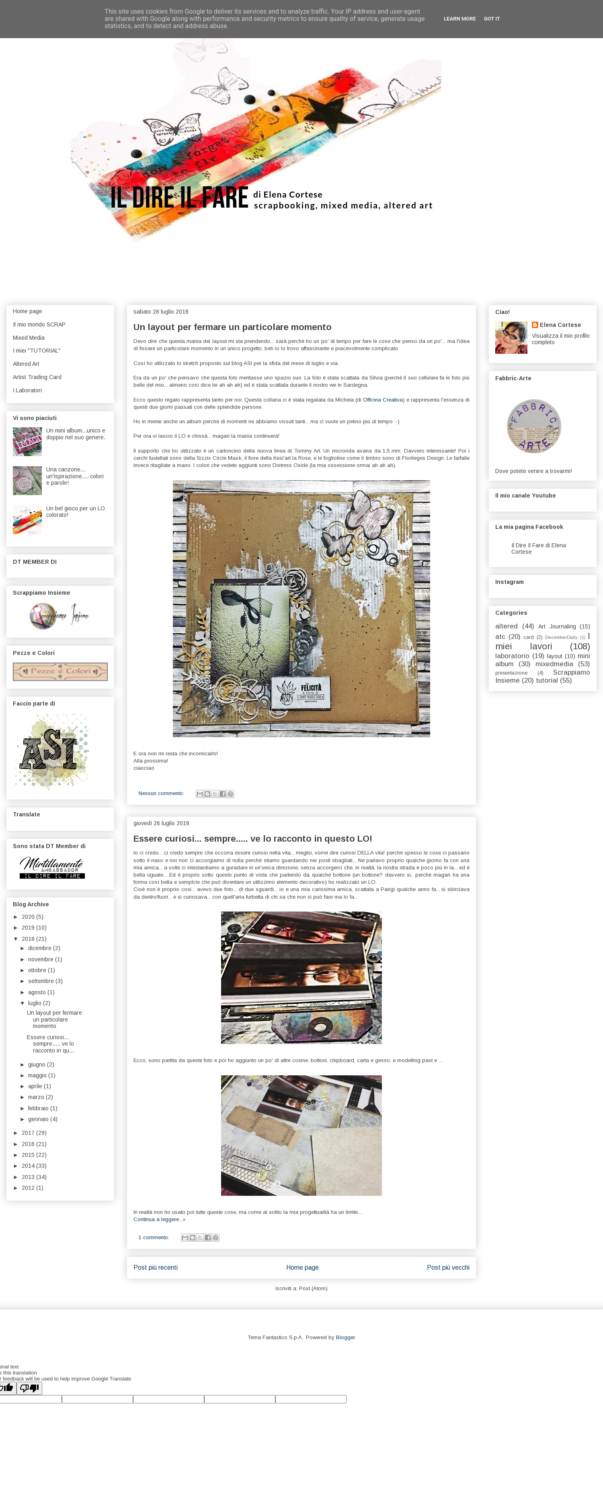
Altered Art (26, 364)
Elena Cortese (560, 325)
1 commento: (155, 1237)
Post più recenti (155, 1267)
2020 (29, 917)
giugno (37, 1064)
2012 (29, 1188)
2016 (29, 1144)
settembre (41, 981)
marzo (37, 1097)
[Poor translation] (29, 1388)
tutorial (547, 680)
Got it (492, 19)
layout (554, 656)
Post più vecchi (448, 1267)
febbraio (39, 1108)
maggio (38, 1075)
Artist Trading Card (37, 377)
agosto (37, 992)
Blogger (345, 1337)
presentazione (511, 673)
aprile (36, 1086)
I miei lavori (542, 641)
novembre (41, 959)
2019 (29, 927)
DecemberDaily (561, 637)
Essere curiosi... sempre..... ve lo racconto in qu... (50, 1044)
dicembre (40, 948)
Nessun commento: (162, 793)
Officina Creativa (383, 400)
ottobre (38, 970)
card (528, 637)
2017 (29, 1133)
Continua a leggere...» (159, 1219)
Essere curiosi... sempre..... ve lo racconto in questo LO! (252, 839)
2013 (29, 1177)
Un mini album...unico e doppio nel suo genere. (75, 433)
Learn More (460, 19)
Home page (302, 1267)
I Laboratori (27, 390)
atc (500, 636)
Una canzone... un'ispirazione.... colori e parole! (75, 476)
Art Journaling (557, 626)
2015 (29, 1155)
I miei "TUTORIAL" (36, 350)
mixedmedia (554, 664)
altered (506, 626)
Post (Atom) (313, 1288)
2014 (29, 1165)
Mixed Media (29, 337)
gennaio (39, 1119)
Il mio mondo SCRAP (39, 324)
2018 (29, 939)
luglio (35, 1003)
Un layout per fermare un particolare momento (232, 327)
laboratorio (512, 656)
